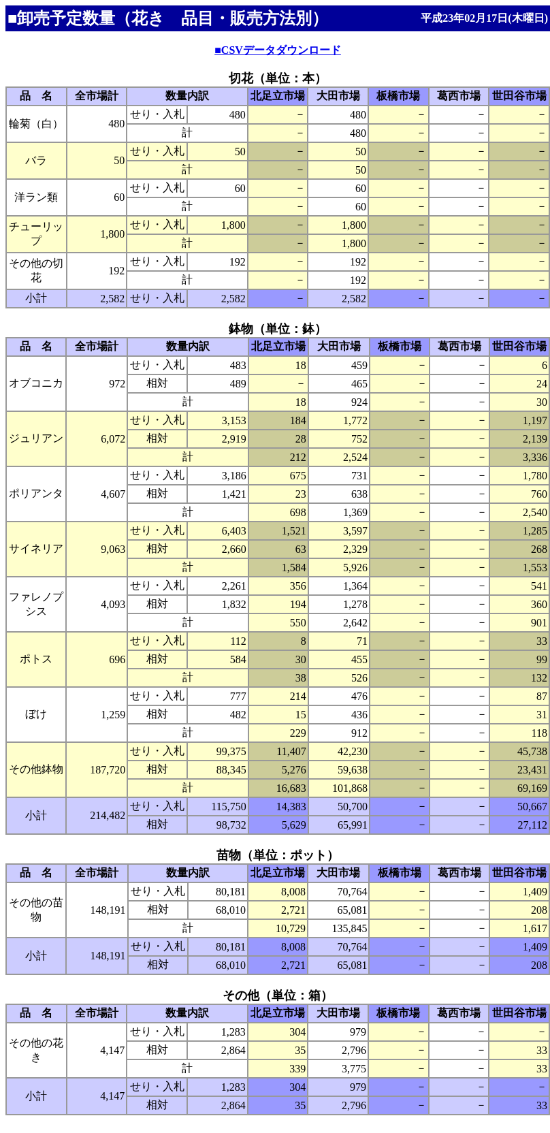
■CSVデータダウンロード (277, 50)
